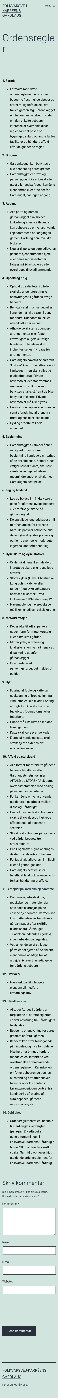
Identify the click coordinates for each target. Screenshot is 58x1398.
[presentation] (15, 1311)
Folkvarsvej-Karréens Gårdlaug (15, 11)
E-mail (6, 1261)
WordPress (20, 1384)
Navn (5, 1242)
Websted (7, 1281)
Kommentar (10, 1203)
